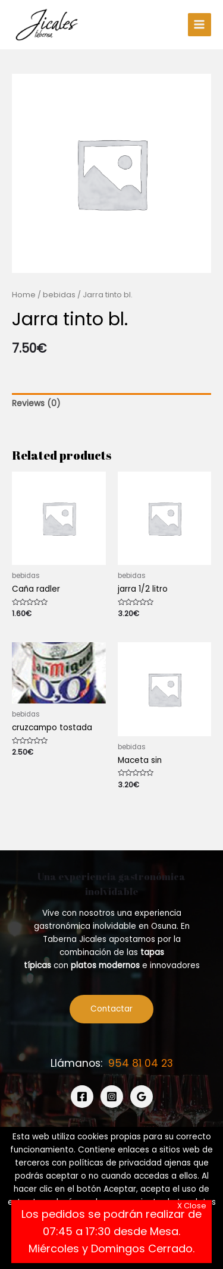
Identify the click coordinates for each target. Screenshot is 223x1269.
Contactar (111, 1008)
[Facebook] (82, 1096)
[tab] (111, 403)
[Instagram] (111, 1096)
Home (24, 295)
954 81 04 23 (140, 1063)
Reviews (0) (36, 403)
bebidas (59, 295)
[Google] (141, 1096)
